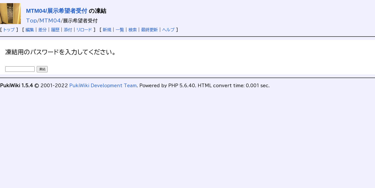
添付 (68, 30)
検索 (132, 30)
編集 (30, 30)
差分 (42, 30)
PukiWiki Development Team (103, 86)
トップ (9, 30)
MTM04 (50, 20)
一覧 (120, 30)
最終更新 (149, 30)
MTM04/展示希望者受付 (56, 11)
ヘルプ (168, 30)
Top (31, 20)
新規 (107, 30)
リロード (84, 30)
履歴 (55, 30)
